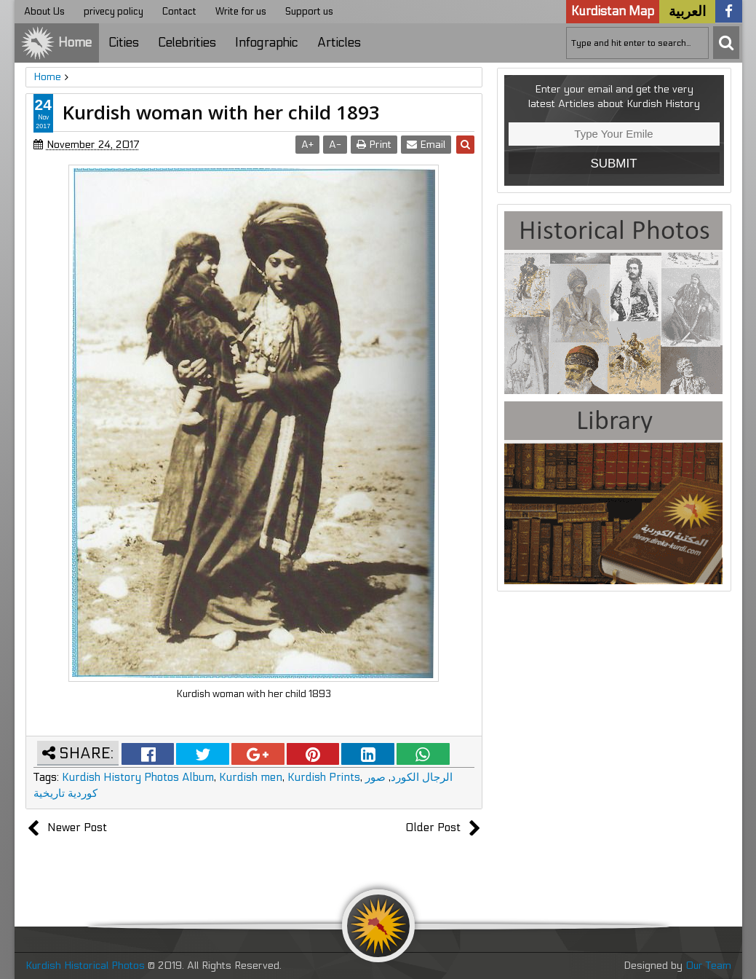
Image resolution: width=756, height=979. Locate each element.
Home (56, 43)
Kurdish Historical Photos (86, 965)
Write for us (240, 11)
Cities (123, 43)
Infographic (266, 43)
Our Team (708, 965)
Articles (339, 43)
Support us (309, 11)
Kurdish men (250, 777)
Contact (179, 11)
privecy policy (113, 11)
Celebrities (187, 43)
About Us (44, 11)
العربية (687, 12)
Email (426, 144)
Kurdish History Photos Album (138, 777)
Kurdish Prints (323, 777)
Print (374, 144)
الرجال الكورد (422, 777)
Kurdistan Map (612, 11)
